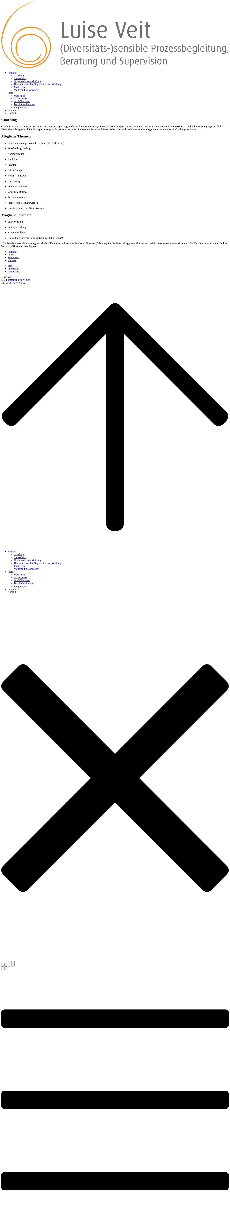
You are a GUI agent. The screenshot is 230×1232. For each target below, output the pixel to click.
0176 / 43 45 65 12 (15, 282)
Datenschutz (14, 271)
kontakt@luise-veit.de (19, 279)
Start (10, 265)
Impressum (13, 268)
